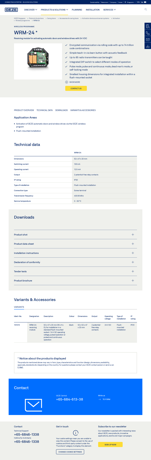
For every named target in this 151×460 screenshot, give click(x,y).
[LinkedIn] (142, 2)
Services (108, 9)
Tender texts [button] (74, 271)
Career (120, 2)
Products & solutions (53, 9)
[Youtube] (145, 2)
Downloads (61, 110)
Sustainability (94, 2)
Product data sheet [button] (74, 243)
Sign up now (110, 445)
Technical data (45, 110)
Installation (93, 9)
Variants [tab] (19, 307)
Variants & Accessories (83, 110)
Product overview (24, 110)
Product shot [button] (74, 234)
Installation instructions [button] (74, 253)
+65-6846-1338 (26, 434)
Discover (29, 9)
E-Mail (20, 367)
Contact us (76, 88)
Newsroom (104, 2)
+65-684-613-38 (69, 399)
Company (113, 2)
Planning (77, 9)
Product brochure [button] (74, 280)
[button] (129, 2)
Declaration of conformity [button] (74, 262)
